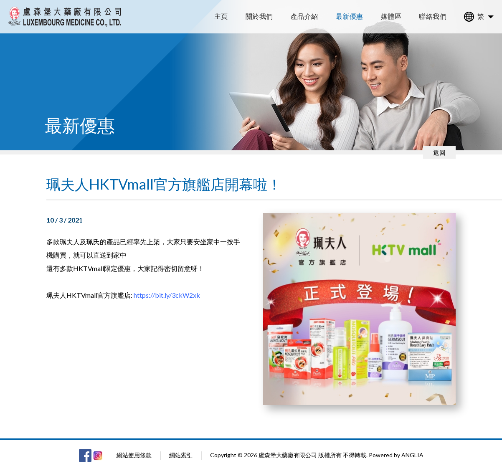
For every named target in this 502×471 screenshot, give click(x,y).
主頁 (221, 16)
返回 (439, 152)
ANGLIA (412, 454)
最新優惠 (349, 16)
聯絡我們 (432, 16)
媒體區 (391, 16)
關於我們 (259, 16)
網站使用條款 (134, 454)
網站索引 (181, 454)
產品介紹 (304, 16)
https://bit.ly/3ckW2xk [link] (167, 295)
